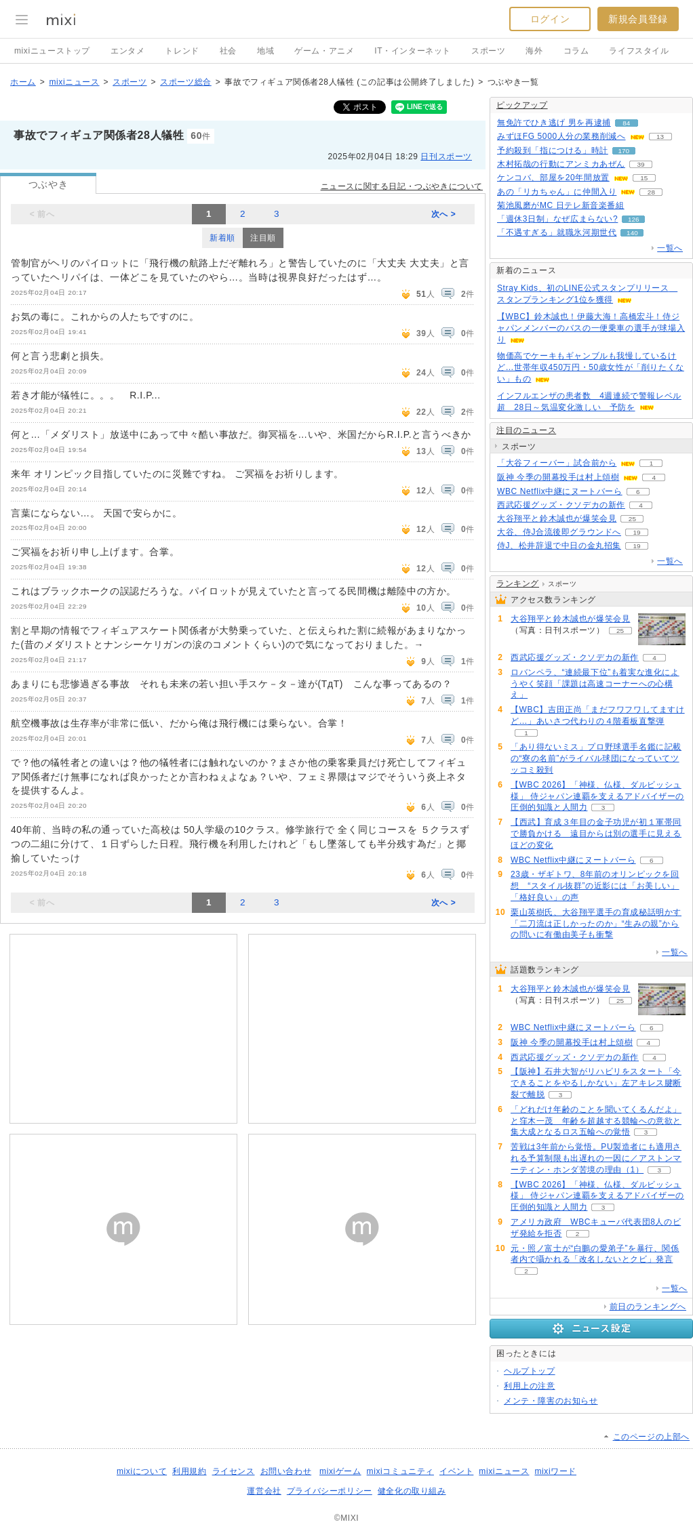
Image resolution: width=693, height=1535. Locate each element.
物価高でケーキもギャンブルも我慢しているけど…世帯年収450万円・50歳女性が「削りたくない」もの (590, 367)
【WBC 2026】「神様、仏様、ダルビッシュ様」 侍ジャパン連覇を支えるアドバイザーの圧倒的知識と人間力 (597, 796)
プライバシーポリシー (329, 1491)
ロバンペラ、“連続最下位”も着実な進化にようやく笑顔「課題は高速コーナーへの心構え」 (595, 684)
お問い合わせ (286, 1471)
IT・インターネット (412, 51)
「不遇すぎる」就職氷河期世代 (556, 232)
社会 (228, 51)
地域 (265, 51)
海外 (534, 51)
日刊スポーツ (446, 156)
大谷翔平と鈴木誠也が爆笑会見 (556, 518)
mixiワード (555, 1471)
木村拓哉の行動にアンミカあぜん (561, 164)
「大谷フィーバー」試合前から (556, 463)
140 (632, 233)
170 (624, 151)
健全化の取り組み (412, 1491)
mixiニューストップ (52, 51)
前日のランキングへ (648, 1306)
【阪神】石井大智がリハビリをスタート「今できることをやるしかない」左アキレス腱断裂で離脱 (596, 1083)
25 (632, 519)
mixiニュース (74, 82)
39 (640, 164)
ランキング (517, 583)
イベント (456, 1471)
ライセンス (233, 1471)
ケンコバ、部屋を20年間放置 (553, 177)
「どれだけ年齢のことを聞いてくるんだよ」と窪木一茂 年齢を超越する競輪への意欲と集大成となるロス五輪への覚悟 (596, 1121)
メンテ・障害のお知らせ (551, 1401)
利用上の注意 (529, 1386)
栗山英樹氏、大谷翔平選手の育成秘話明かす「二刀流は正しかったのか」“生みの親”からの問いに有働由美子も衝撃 (596, 923)
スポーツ (488, 51)
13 (660, 136)
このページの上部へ (651, 1436)
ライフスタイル (639, 51)
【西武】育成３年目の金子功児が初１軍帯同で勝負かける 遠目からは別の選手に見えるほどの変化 (596, 833)
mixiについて (142, 1471)
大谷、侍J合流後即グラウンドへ (559, 532)
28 (651, 192)
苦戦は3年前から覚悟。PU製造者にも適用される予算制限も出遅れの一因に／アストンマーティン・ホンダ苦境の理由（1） (596, 1158)
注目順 (263, 238)
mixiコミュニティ (400, 1471)
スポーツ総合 (186, 82)
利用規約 (189, 1471)
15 (644, 178)
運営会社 (264, 1491)
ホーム (23, 82)
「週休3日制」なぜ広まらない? (557, 219)
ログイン (550, 19)
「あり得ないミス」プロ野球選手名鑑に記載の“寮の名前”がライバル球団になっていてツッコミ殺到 (596, 758)
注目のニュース (526, 430)
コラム (576, 51)
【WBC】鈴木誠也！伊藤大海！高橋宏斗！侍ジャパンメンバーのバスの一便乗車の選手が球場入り (591, 328)
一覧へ (670, 248)
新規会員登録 (638, 19)
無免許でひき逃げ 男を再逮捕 (554, 122)
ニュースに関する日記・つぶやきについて (402, 186)
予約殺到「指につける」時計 (552, 150)
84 (626, 123)
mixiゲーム (340, 1471)
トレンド (182, 51)
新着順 (222, 238)
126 (633, 219)
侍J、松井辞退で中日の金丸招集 (559, 545)
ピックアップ (522, 105)
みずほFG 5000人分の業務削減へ (561, 136)
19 (636, 532)
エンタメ (127, 51)
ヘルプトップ (529, 1371)
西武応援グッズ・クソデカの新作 (561, 505)
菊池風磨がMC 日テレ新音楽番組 (561, 205)
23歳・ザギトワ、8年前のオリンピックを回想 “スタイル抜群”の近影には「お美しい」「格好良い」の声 (595, 885)
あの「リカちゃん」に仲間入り (556, 192)
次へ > (443, 214)
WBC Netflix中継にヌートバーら (559, 491)
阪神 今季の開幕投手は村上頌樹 (558, 477)
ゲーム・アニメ (324, 51)
